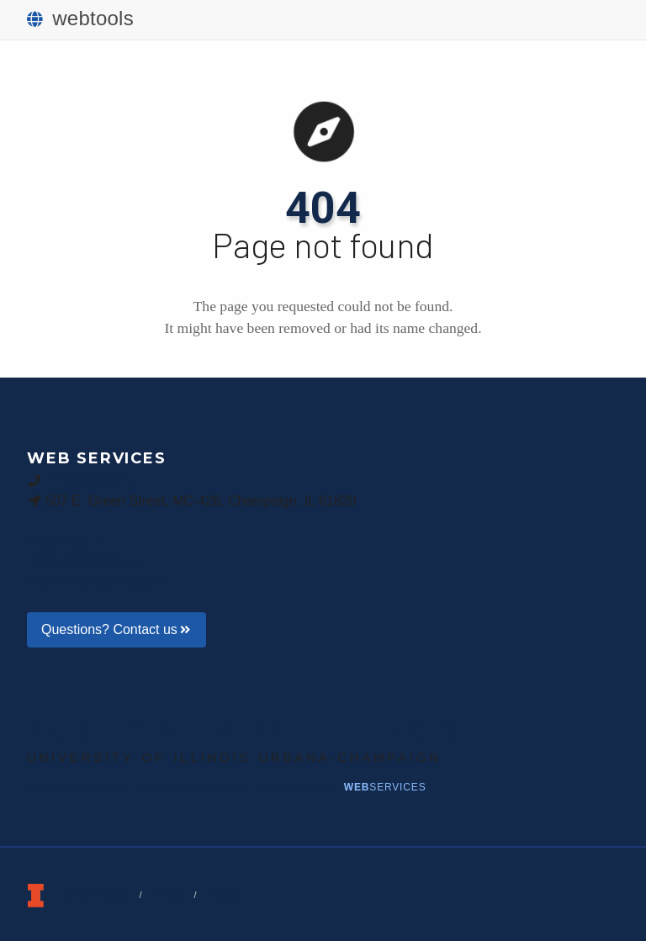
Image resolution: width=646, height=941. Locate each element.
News (295, 787)
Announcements (86, 561)
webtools (80, 18)
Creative (191, 787)
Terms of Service (93, 895)
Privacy (167, 895)
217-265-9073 (88, 480)
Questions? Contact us (116, 629)
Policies (224, 895)
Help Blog (66, 541)
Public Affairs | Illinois (245, 730)
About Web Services (98, 581)
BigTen (77, 787)
